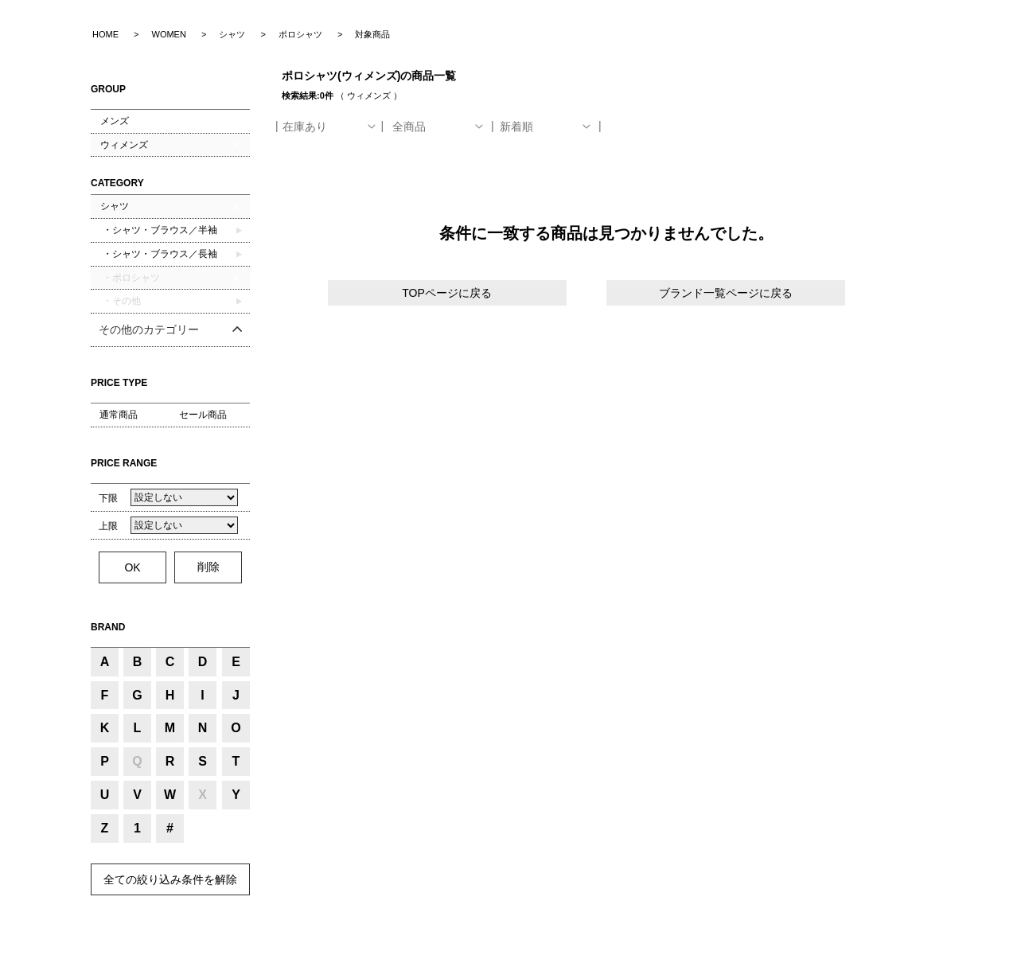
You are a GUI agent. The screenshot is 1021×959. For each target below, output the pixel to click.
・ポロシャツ (130, 277)
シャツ (114, 206)
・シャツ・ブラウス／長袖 (158, 253)
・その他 (120, 300)
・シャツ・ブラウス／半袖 (158, 230)
